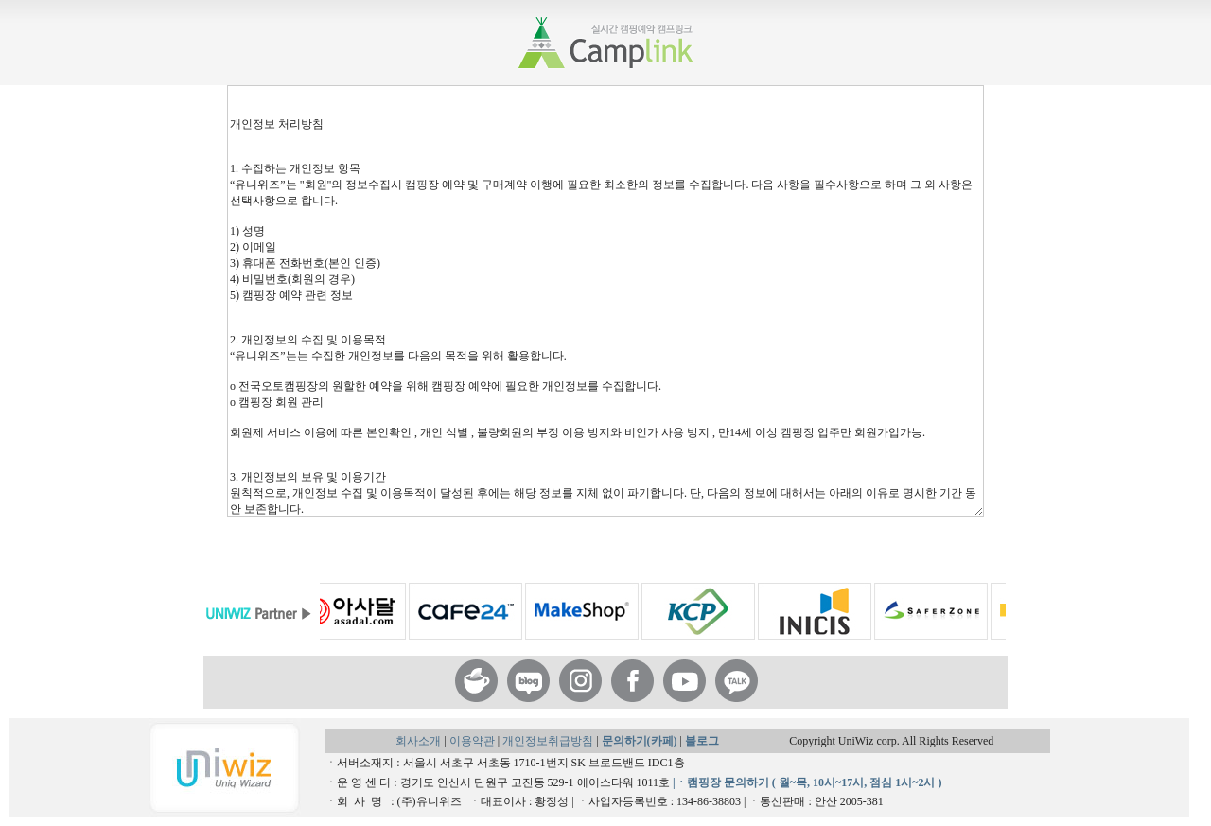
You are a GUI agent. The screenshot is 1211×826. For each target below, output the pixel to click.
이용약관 (473, 740)
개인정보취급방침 (549, 740)
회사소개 (418, 740)
